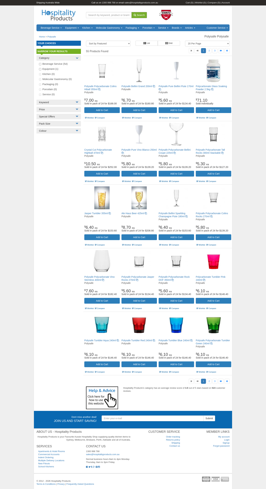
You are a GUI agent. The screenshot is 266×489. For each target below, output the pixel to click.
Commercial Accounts (49, 454)
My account (224, 436)
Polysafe (52, 36)
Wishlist (200, 2)
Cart (189, 2)
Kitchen (87, 27)
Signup (226, 443)
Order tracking (173, 436)
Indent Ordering (45, 457)
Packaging (132, 27)
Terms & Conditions (46, 484)
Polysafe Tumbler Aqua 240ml (101, 340)
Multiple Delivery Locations (51, 460)
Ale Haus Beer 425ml (134, 213)
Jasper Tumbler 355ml (97, 213)
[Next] (221, 50)
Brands (177, 27)
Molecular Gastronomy (109, 27)
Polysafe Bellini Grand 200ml (138, 86)
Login (227, 440)
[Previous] (197, 50)
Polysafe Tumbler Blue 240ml (176, 340)
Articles (190, 27)
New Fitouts (44, 463)
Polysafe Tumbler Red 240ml (138, 340)
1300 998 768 (109, 2)
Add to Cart (102, 110)
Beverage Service (51, 27)
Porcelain (148, 27)
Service (163, 27)
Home (42, 36)
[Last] (227, 50)
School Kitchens (46, 466)
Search (139, 15)
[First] (191, 50)
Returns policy (173, 440)
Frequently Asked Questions (80, 484)
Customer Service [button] (217, 27)
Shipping (175, 443)
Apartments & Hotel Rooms (51, 451)
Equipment (72, 27)
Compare (214, 2)
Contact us (174, 446)
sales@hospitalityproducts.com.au (141, 2)
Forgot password (221, 446)
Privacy (61, 484)
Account (226, 2)
